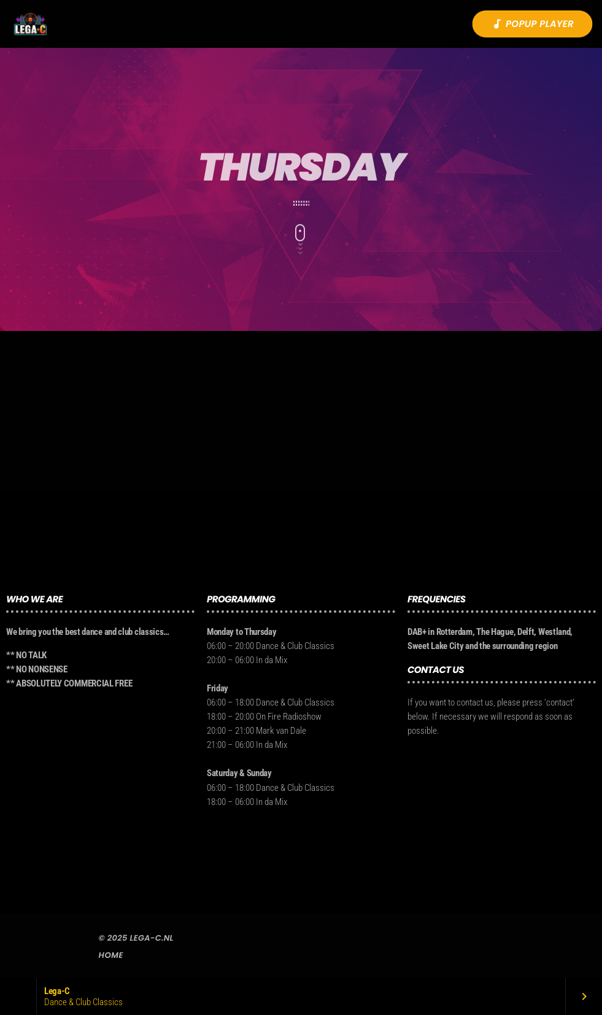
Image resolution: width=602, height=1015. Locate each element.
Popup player (532, 24)
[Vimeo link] (30, 23)
